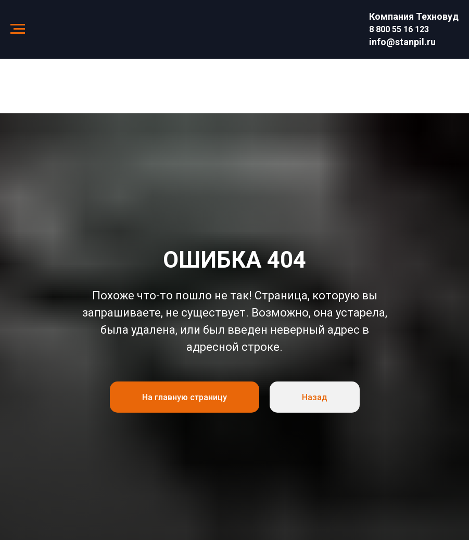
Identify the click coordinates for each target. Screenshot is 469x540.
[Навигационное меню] (17, 29)
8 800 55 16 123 (399, 29)
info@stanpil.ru (402, 41)
